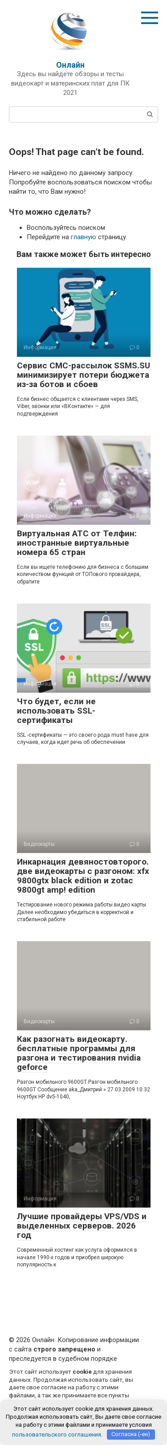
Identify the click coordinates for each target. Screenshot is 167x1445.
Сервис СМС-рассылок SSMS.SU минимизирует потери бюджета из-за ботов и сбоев (83, 374)
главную (83, 237)
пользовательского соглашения (56, 1434)
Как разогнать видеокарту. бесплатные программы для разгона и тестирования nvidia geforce (79, 1053)
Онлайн (70, 64)
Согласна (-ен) (130, 1434)
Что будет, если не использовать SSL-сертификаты (56, 710)
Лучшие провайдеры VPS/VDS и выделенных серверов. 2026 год (82, 1225)
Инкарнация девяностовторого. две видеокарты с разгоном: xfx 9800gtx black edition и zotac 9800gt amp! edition (83, 876)
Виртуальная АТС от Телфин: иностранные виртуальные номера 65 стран (77, 542)
